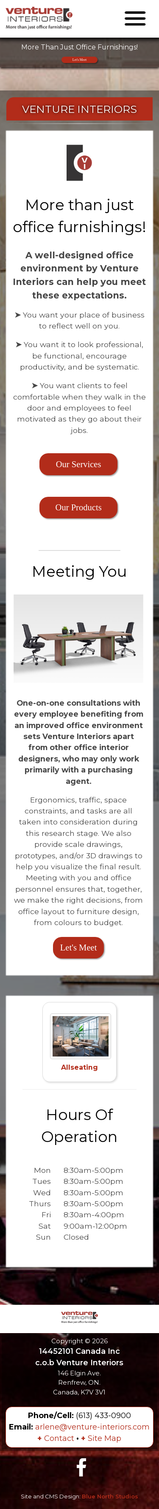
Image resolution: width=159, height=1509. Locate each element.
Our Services (78, 464)
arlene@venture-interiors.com (92, 1427)
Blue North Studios (110, 1496)
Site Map (101, 1438)
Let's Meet (79, 60)
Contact (55, 1438)
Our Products (79, 507)
